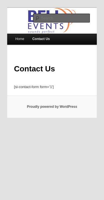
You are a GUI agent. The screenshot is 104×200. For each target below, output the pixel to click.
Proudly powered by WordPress (52, 103)
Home (13, 35)
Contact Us (35, 35)
